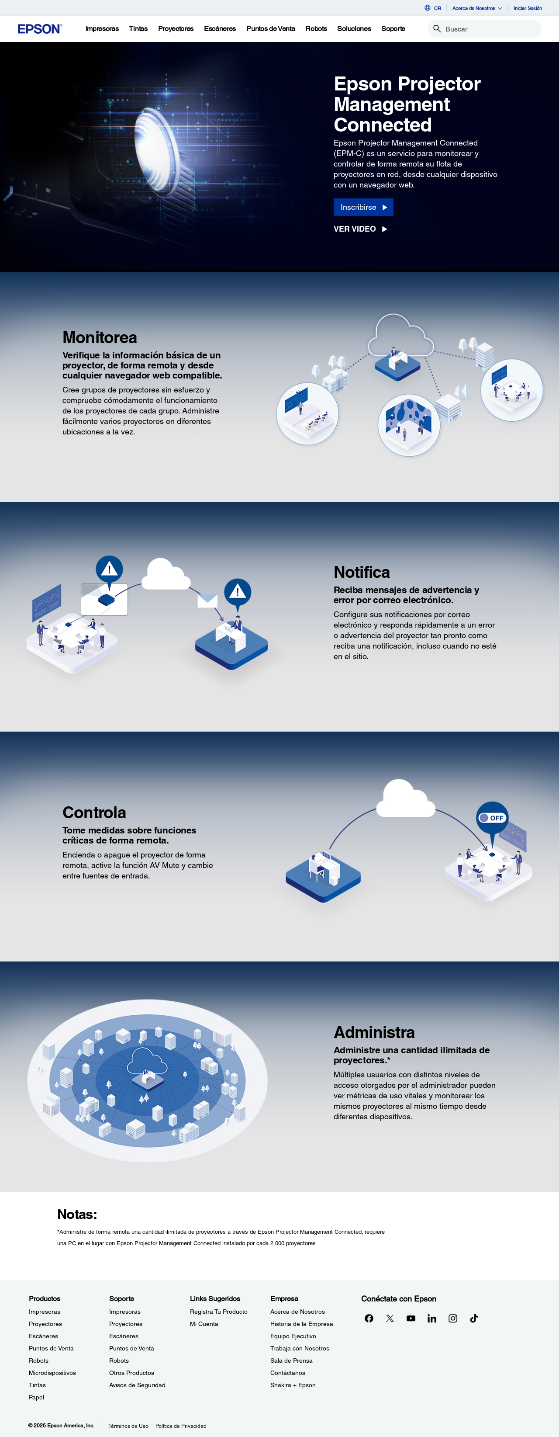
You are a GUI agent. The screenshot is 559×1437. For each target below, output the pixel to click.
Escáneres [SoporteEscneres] (123, 1336)
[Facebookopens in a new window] (369, 1318)
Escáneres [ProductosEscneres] (43, 1336)
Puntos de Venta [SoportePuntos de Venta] (131, 1348)
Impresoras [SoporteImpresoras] (125, 1311)
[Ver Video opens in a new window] (363, 229)
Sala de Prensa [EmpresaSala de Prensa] (291, 1360)
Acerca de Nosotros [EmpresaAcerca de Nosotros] (297, 1311)
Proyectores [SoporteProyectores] (125, 1323)
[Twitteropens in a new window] (390, 1318)
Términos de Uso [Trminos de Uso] (128, 1426)
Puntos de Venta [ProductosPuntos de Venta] (51, 1348)
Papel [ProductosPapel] (36, 1397)
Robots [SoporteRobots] (119, 1360)
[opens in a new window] (474, 1318)
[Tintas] (138, 29)
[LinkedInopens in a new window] (432, 1318)
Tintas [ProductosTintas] (37, 1384)
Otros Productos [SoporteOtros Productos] (131, 1372)
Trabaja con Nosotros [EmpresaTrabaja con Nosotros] (299, 1348)
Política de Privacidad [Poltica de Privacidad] (181, 1426)
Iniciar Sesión (528, 8)
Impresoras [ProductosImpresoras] (44, 1311)
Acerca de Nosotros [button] (477, 8)
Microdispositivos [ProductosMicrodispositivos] (52, 1372)
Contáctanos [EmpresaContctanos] (287, 1372)
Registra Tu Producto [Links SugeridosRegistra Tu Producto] (219, 1311)
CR (432, 8)
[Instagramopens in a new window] (453, 1318)
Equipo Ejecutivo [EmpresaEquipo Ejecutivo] (293, 1336)
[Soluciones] (354, 29)
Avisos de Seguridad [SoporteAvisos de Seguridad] (137, 1384)
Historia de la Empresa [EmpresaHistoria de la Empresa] (301, 1323)
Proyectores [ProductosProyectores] (45, 1323)
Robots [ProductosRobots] (38, 1360)
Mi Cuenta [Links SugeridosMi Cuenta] (204, 1323)
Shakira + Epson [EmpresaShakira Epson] (293, 1384)
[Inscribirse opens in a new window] (363, 207)
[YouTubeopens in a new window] (411, 1318)
